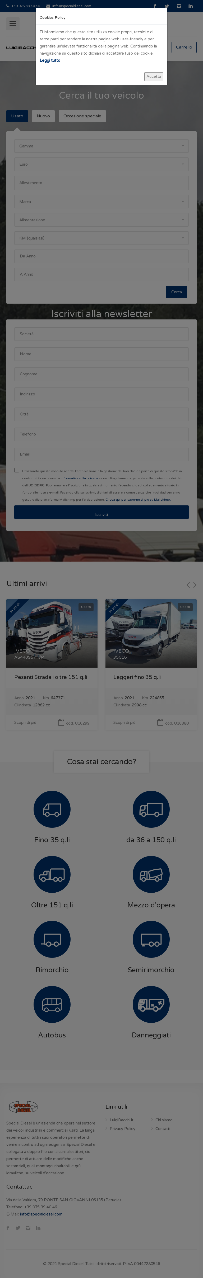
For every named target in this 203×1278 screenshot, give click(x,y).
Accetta (153, 76)
